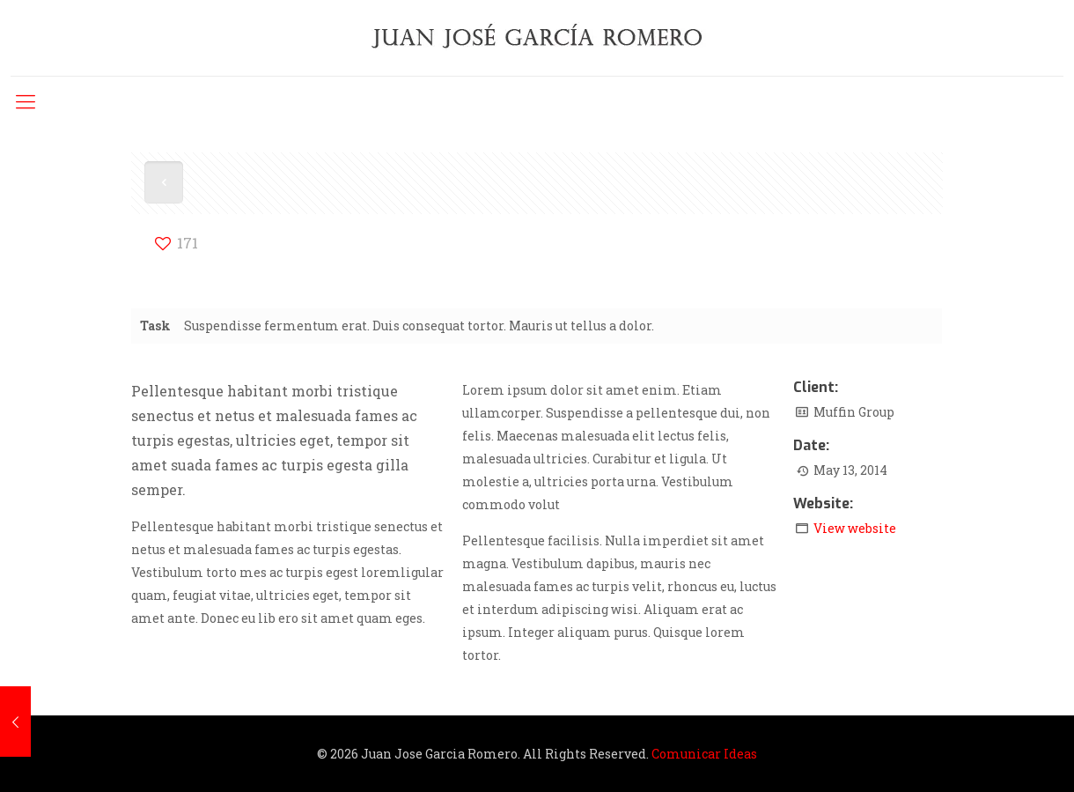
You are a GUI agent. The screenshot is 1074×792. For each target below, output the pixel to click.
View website (854, 528)
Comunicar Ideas (704, 753)
